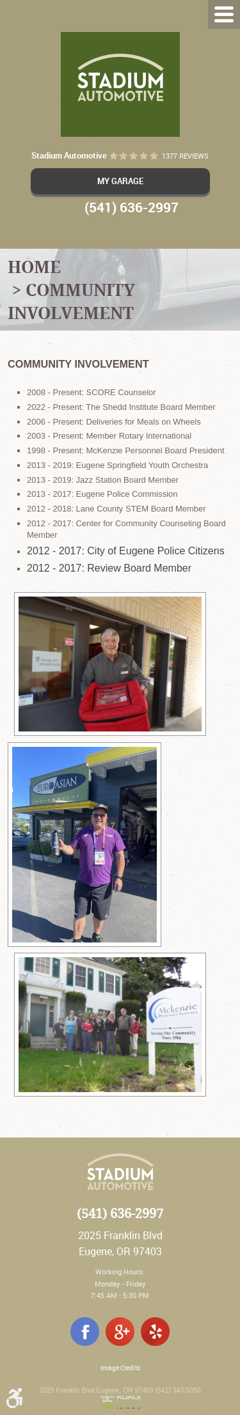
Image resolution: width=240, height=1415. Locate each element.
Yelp (155, 1331)
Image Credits (120, 1368)
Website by (120, 1402)
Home (34, 266)
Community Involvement (71, 301)
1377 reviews (185, 156)
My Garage (120, 181)
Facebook (84, 1331)
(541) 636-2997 (120, 1214)
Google (120, 1331)
